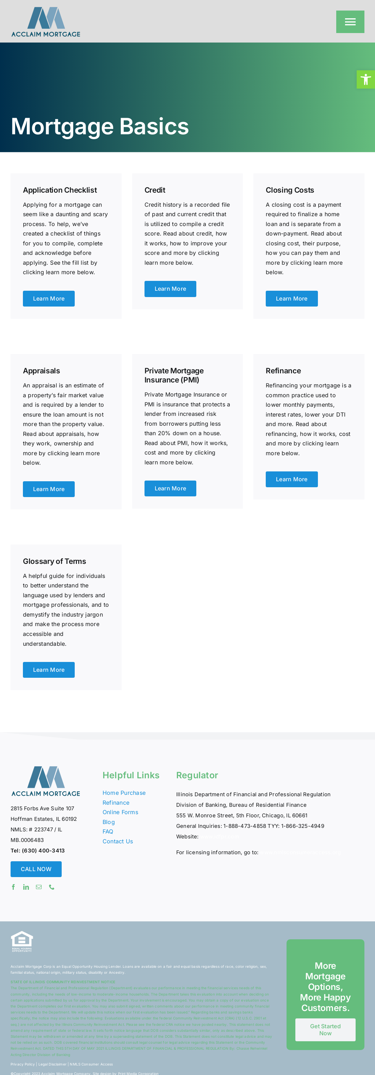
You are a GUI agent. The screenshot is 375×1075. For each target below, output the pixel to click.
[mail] (39, 887)
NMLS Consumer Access (91, 1064)
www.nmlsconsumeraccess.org (300, 852)
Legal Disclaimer (52, 1064)
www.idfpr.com (219, 836)
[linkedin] (26, 887)
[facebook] (13, 887)
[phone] (52, 887)
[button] (366, 79)
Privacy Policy (23, 1064)
